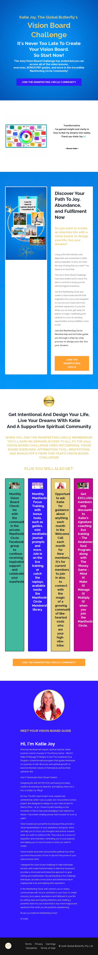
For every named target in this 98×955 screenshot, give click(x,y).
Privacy (39, 944)
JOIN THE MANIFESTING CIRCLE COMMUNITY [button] (49, 82)
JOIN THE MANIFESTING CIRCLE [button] (72, 363)
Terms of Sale (48, 948)
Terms (28, 944)
